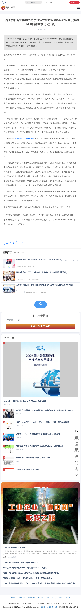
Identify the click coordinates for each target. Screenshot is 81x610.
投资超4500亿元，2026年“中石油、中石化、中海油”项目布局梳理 (42, 422)
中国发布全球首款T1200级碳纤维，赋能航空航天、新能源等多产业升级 (45, 410)
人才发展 (58, 598)
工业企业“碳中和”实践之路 (14, 547)
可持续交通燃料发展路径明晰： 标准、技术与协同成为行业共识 (38, 259)
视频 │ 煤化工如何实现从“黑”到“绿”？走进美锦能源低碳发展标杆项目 (31, 573)
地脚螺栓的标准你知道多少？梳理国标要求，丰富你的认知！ (40, 446)
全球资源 (67, 598)
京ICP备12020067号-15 (49, 607)
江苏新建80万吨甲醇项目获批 (28, 469)
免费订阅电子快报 (40, 326)
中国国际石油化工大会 (23, 279)
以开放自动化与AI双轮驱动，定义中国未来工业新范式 (25, 568)
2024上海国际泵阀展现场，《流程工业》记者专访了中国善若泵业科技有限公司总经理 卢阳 (39, 583)
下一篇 (21, 243)
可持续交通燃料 (21, 266)
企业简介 (41, 598)
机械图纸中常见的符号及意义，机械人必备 (33, 458)
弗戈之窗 (22, 598)
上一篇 (8, 243)
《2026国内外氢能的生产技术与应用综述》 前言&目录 (25, 401)
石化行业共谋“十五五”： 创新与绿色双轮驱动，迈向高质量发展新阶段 (41, 272)
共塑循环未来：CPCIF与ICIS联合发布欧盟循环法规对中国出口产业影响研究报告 (44, 285)
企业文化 (50, 598)
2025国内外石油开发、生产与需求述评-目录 (20, 563)
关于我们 (14, 598)
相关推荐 (7, 252)
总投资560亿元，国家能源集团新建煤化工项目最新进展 (38, 434)
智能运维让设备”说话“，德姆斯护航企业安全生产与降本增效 (27, 578)
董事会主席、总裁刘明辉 (25, 138)
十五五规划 (35, 279)
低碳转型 (31, 266)
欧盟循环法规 (45, 292)
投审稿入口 (74, 2)
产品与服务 (32, 598)
